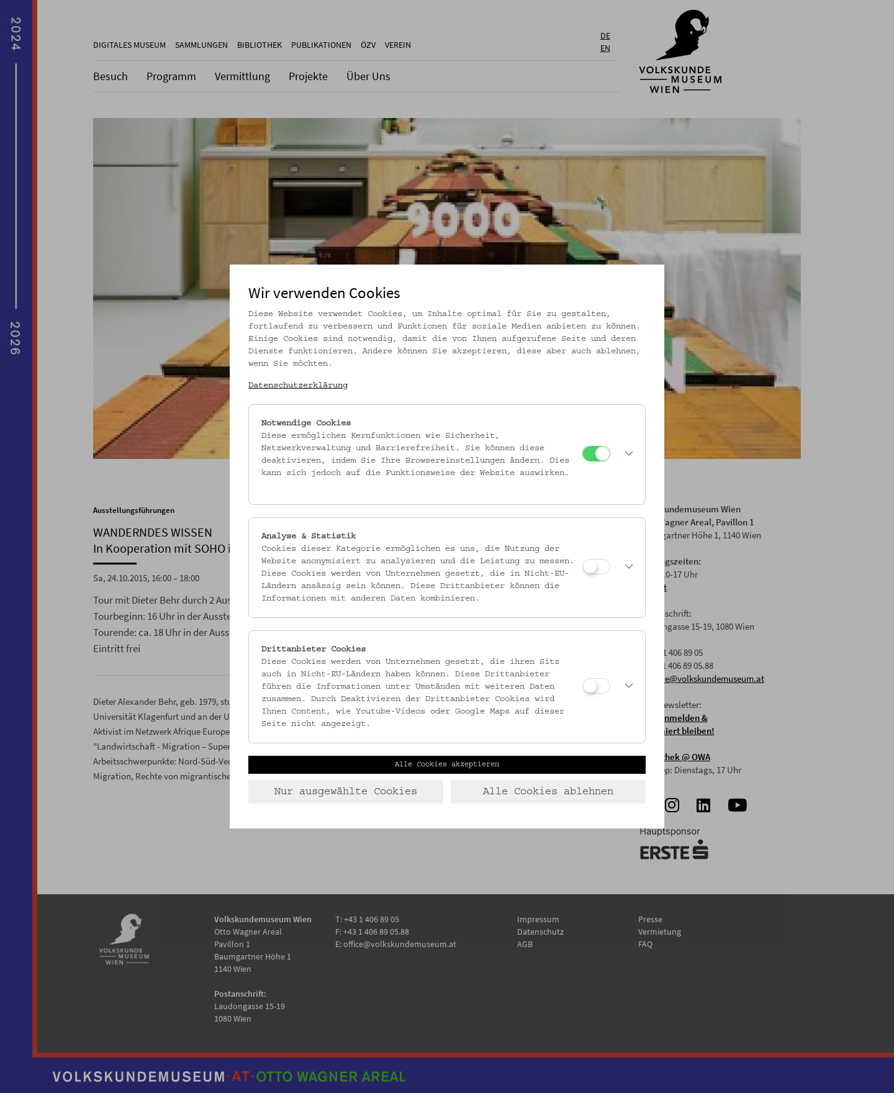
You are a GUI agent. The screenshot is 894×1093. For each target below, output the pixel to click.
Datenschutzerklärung (298, 385)
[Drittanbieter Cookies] (596, 686)
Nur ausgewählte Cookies (345, 791)
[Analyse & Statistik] (596, 566)
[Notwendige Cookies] (596, 453)
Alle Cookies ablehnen (548, 791)
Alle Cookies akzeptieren (447, 764)
